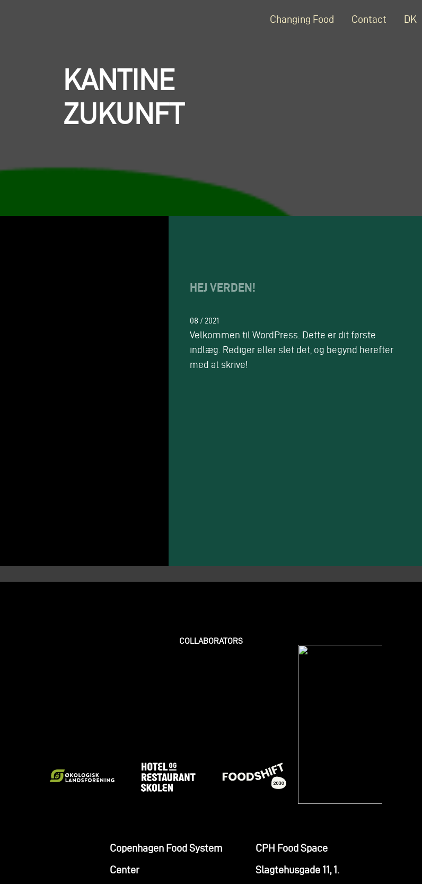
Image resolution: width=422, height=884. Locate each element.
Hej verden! (223, 287)
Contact (368, 19)
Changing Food (302, 19)
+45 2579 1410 (139, 812)
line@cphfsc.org (145, 790)
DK (410, 19)
